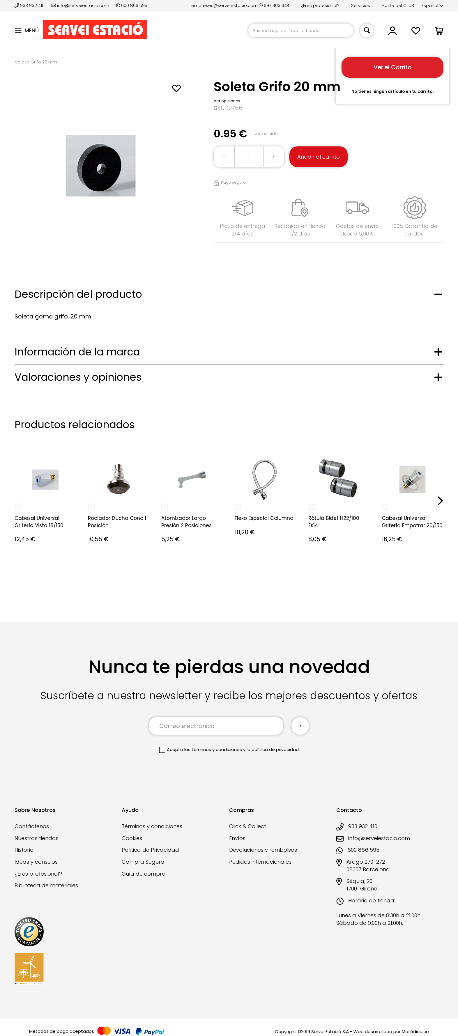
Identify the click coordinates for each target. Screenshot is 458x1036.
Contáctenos (32, 826)
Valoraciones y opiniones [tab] (78, 377)
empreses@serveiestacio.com (224, 5)
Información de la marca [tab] (77, 352)
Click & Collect (247, 826)
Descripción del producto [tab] (78, 294)
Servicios (360, 5)
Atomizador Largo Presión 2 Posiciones (186, 522)
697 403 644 (274, 5)
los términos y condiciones (213, 749)
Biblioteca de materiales (46, 885)
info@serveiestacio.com (80, 5)
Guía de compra (144, 873)
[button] (432, 5)
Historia (24, 849)
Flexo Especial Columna (264, 518)
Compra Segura (143, 861)
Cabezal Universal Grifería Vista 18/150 (39, 522)
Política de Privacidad (150, 849)
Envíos (237, 838)
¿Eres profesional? (320, 5)
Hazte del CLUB (398, 5)
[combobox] (300, 30)
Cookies (132, 838)
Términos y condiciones (152, 826)
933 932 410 (30, 5)
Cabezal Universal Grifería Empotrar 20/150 (412, 522)
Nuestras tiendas (37, 838)
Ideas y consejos (36, 861)
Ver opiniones (227, 101)
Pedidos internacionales (260, 861)
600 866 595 (131, 5)
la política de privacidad (273, 749)
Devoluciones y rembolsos (263, 849)
